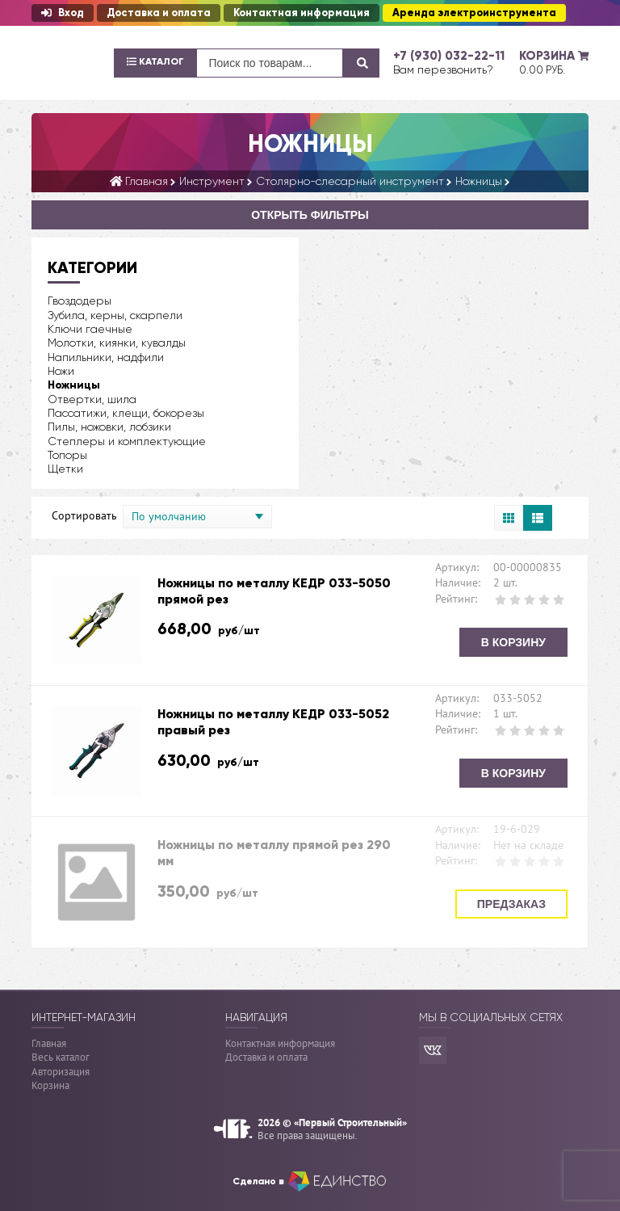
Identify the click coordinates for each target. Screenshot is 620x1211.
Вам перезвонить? (443, 69)
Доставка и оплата (159, 12)
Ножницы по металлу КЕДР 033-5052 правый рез (273, 722)
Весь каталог (60, 1057)
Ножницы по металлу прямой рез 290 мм (274, 852)
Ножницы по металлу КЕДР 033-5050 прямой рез (274, 591)
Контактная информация (301, 12)
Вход (62, 12)
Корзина (50, 1085)
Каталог (155, 61)
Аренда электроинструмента (474, 12)
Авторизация (60, 1072)
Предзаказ (511, 904)
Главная (48, 1043)
